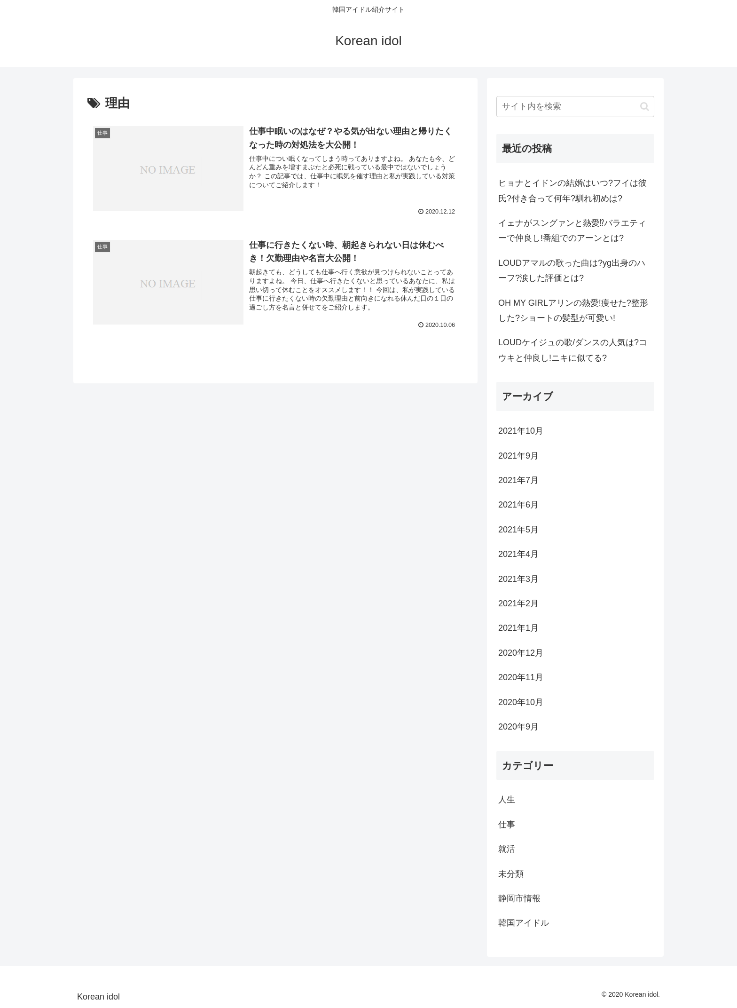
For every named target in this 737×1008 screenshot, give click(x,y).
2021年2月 (518, 603)
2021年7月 (518, 480)
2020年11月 (520, 677)
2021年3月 (518, 579)
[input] (575, 106)
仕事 (506, 824)
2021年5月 (518, 529)
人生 (506, 799)
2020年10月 (520, 702)
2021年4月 (518, 554)
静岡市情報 (519, 898)
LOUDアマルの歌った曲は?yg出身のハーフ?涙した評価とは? (571, 270)
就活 (506, 849)
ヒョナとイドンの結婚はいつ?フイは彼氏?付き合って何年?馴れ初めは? (572, 190)
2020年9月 (518, 726)
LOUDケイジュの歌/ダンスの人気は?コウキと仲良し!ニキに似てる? (572, 350)
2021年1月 (518, 628)
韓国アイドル (523, 923)
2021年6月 (518, 504)
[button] (644, 106)
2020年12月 (520, 653)
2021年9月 (518, 455)
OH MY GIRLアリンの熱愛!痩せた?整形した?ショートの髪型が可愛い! (573, 310)
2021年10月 (520, 431)
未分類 (511, 874)
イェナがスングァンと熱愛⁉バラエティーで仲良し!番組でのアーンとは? (572, 230)
